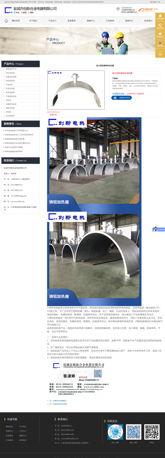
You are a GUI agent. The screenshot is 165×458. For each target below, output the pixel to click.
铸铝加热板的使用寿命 (14, 151)
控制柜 (8, 112)
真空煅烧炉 (10, 116)
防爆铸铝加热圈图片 (60, 401)
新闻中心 (129, 21)
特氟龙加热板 (11, 77)
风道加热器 (10, 92)
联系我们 (148, 21)
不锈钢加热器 (11, 96)
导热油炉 (9, 85)
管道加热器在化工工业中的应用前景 (19, 135)
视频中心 (91, 21)
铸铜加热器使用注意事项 (14, 139)
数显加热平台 (11, 69)
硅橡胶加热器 (11, 104)
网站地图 (153, 2)
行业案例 (110, 21)
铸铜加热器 (10, 81)
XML (159, 2)
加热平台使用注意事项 (14, 147)
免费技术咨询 (124, 98)
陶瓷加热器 (10, 108)
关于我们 (33, 21)
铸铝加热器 (10, 73)
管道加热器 (10, 88)
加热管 (8, 100)
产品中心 (52, 21)
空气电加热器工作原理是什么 (16, 131)
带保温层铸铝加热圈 (60, 404)
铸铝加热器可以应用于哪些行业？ (18, 143)
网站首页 (16, 21)
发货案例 (72, 21)
